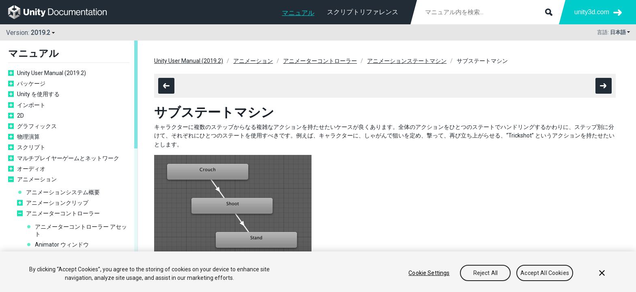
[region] (318, 271)
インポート (31, 105)
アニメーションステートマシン (407, 61)
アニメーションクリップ (57, 203)
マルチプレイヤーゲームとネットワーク (68, 158)
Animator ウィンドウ (62, 244)
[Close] (602, 273)
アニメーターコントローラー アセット (81, 230)
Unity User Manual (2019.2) (51, 73)
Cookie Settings (428, 273)
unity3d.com (591, 12)
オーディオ (31, 168)
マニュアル (298, 12)
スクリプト (31, 147)
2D (20, 115)
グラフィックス (37, 126)
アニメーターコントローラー (63, 213)
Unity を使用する (38, 94)
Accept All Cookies (544, 273)
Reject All (485, 273)
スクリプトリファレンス (362, 12)
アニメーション (37, 179)
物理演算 (28, 136)
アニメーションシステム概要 (63, 192)
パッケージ (31, 83)
